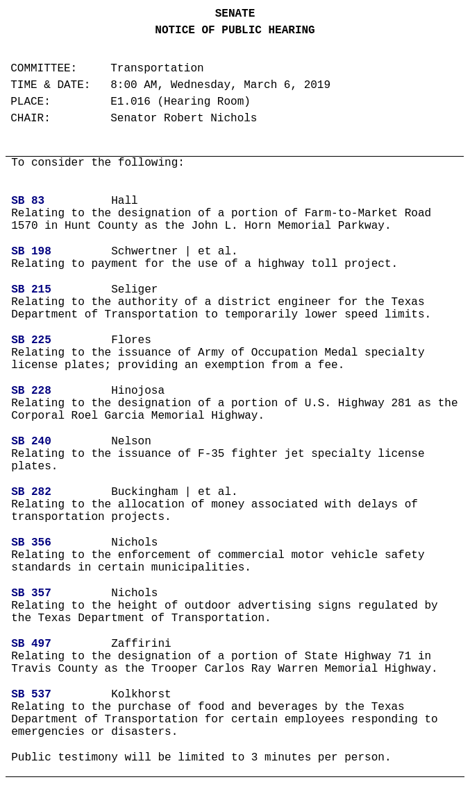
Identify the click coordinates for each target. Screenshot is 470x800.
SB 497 (31, 644)
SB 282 (31, 492)
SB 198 (31, 251)
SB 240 (31, 441)
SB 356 (31, 543)
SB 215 (31, 290)
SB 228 (31, 391)
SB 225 (31, 340)
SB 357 (31, 593)
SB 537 (31, 694)
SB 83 (27, 201)
